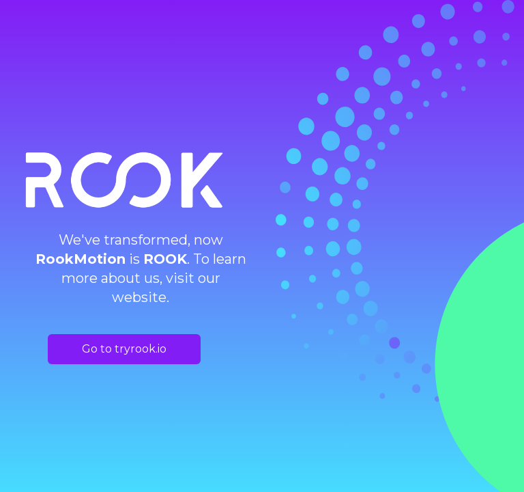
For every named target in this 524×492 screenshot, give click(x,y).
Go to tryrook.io (124, 348)
